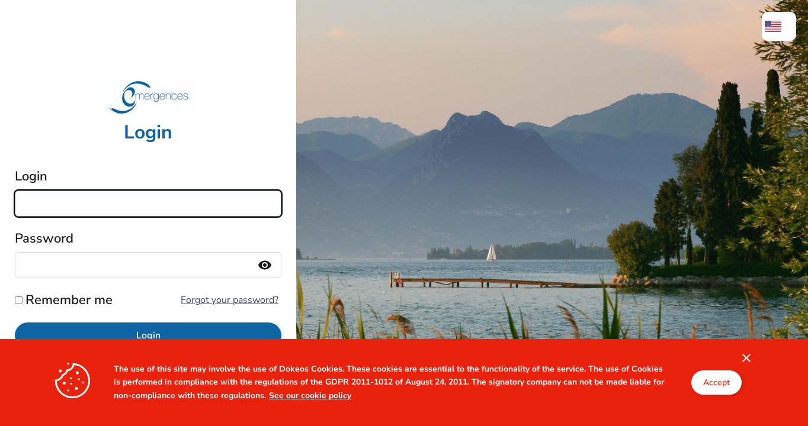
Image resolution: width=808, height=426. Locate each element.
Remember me (69, 300)
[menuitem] (779, 26)
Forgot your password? (229, 300)
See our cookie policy (310, 419)
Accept (716, 406)
